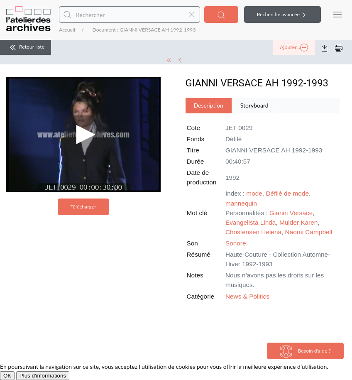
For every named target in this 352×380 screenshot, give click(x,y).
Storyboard (254, 105)
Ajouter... (294, 48)
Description (208, 105)
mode (254, 193)
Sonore (235, 243)
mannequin (241, 203)
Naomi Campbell (308, 231)
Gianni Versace (291, 212)
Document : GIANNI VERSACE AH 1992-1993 (144, 30)
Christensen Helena (253, 231)
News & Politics (247, 296)
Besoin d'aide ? (305, 351)
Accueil (67, 30)
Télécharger (83, 206)
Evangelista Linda (250, 222)
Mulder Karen (298, 222)
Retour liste (25, 47)
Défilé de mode (287, 193)
